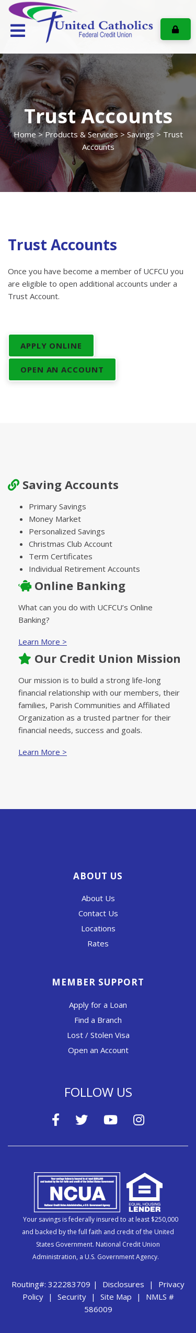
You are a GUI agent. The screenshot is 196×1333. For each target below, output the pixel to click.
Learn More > (42, 641)
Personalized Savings (67, 531)
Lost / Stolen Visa (98, 1035)
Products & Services (81, 134)
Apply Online (51, 345)
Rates (98, 943)
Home (25, 134)
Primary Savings (57, 506)
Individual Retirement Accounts (84, 568)
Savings (140, 134)
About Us (98, 898)
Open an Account (98, 1050)
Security (71, 1296)
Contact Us (98, 913)
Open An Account (62, 369)
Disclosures (123, 1284)
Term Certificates (61, 556)
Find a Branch (98, 1020)
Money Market (55, 519)
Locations (98, 928)
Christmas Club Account (70, 544)
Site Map (116, 1296)
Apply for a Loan (98, 1004)
